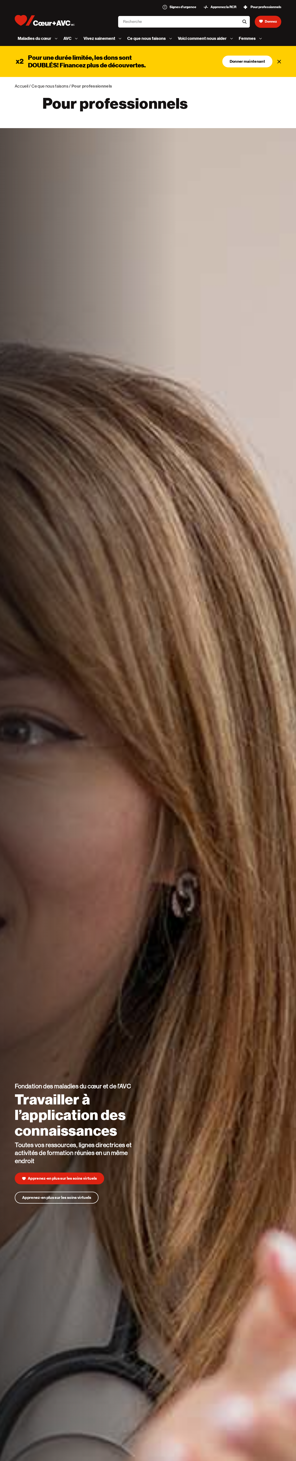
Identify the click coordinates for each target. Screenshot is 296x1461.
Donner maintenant (247, 61)
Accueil (21, 86)
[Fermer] (279, 61)
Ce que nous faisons (49, 86)
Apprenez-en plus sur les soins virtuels (56, 1198)
